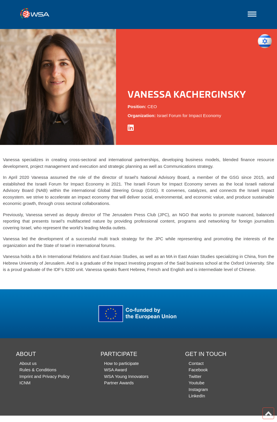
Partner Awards (119, 382)
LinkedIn (197, 395)
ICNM (24, 382)
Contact (196, 363)
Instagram (198, 389)
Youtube (196, 382)
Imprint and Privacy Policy (44, 376)
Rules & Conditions (38, 369)
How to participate (121, 363)
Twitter (195, 376)
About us (28, 363)
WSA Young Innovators (126, 376)
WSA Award (115, 369)
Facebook (198, 369)
